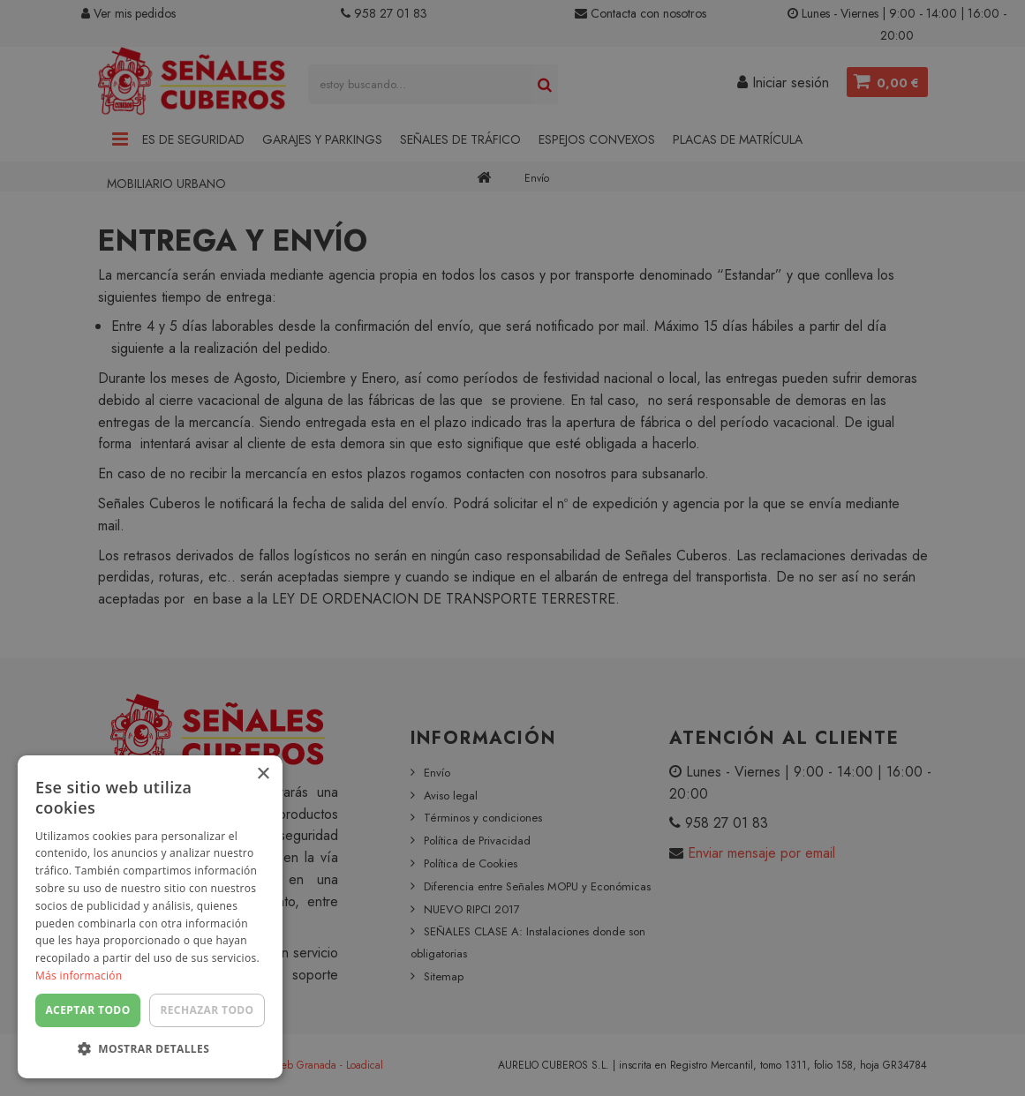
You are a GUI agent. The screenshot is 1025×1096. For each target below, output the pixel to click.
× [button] (262, 774)
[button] (150, 1050)
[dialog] (512, 548)
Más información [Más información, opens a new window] (78, 975)
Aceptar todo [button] (87, 1009)
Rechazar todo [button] (206, 1009)
